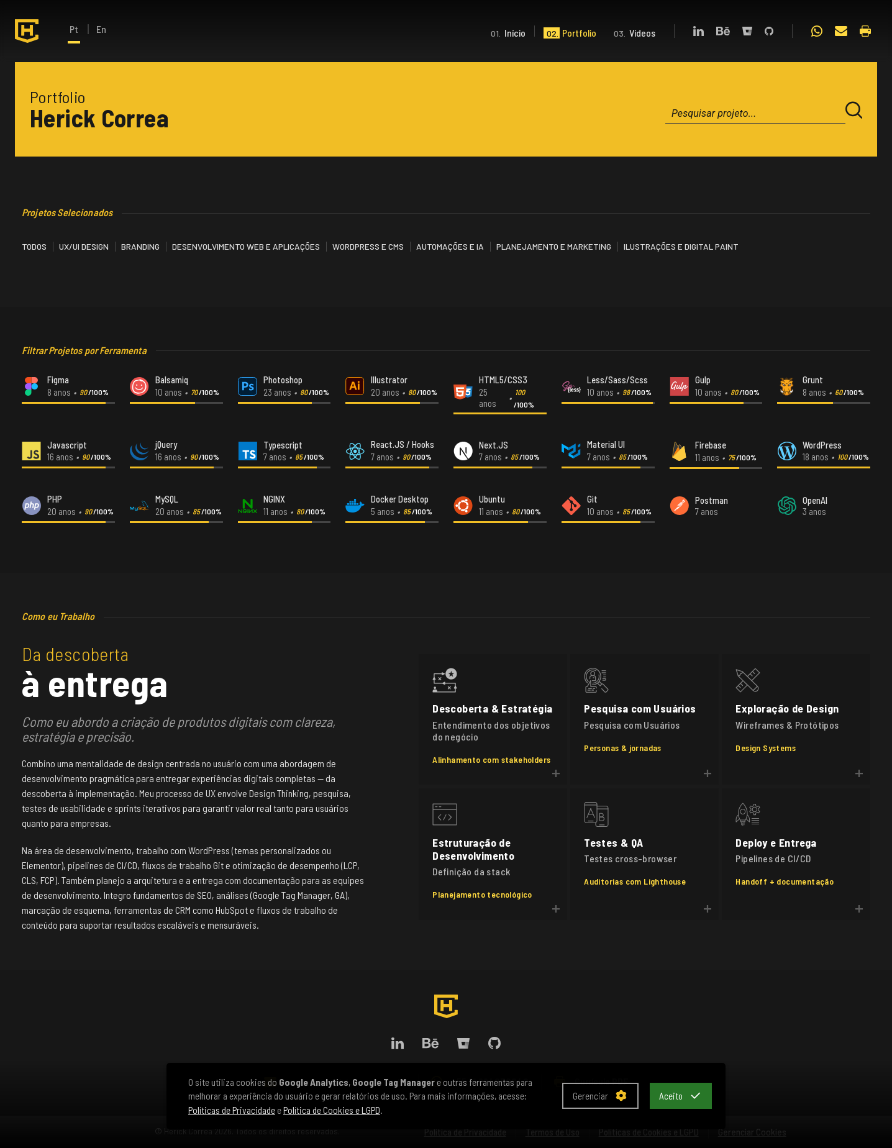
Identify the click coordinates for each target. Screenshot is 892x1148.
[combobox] (755, 113)
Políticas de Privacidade (231, 1110)
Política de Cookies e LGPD (331, 1110)
